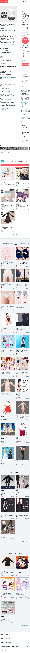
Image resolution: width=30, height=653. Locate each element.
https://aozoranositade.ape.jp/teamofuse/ (8, 68)
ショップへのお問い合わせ (25, 141)
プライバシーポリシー (25, 137)
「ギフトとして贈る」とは (25, 81)
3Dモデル (23, 7)
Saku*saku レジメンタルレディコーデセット (22, 184)
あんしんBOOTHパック (25, 102)
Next (15, 14)
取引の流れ (24, 125)
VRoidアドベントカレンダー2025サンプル (7, 183)
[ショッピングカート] (25, 1)
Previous (2, 14)
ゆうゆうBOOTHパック (25, 103)
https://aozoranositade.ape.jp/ (10, 77)
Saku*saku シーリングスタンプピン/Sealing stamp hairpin (22, 206)
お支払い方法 (24, 127)
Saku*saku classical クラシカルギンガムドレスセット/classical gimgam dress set (7, 228)
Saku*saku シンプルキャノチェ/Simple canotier (7, 206)
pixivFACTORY (23, 117)
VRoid (23, 9)
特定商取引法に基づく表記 (25, 133)
